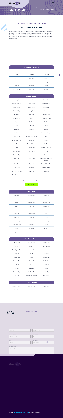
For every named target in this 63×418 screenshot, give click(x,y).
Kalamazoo (50, 9)
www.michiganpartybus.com (21, 412)
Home (42, 9)
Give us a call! (31, 184)
